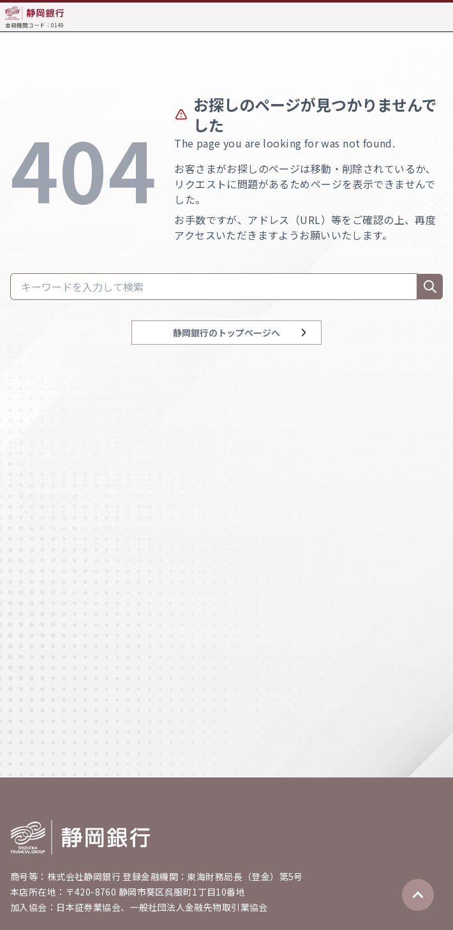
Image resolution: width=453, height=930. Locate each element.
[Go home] (80, 837)
